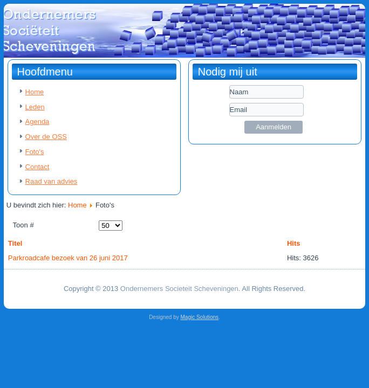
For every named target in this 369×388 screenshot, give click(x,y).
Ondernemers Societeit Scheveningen (179, 289)
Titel (15, 243)
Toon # (23, 225)
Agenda (37, 121)
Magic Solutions (200, 317)
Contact (37, 167)
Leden (35, 107)
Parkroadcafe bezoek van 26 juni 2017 (68, 258)
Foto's (34, 152)
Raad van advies (51, 181)
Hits (293, 243)
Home (34, 92)
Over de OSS (46, 137)
